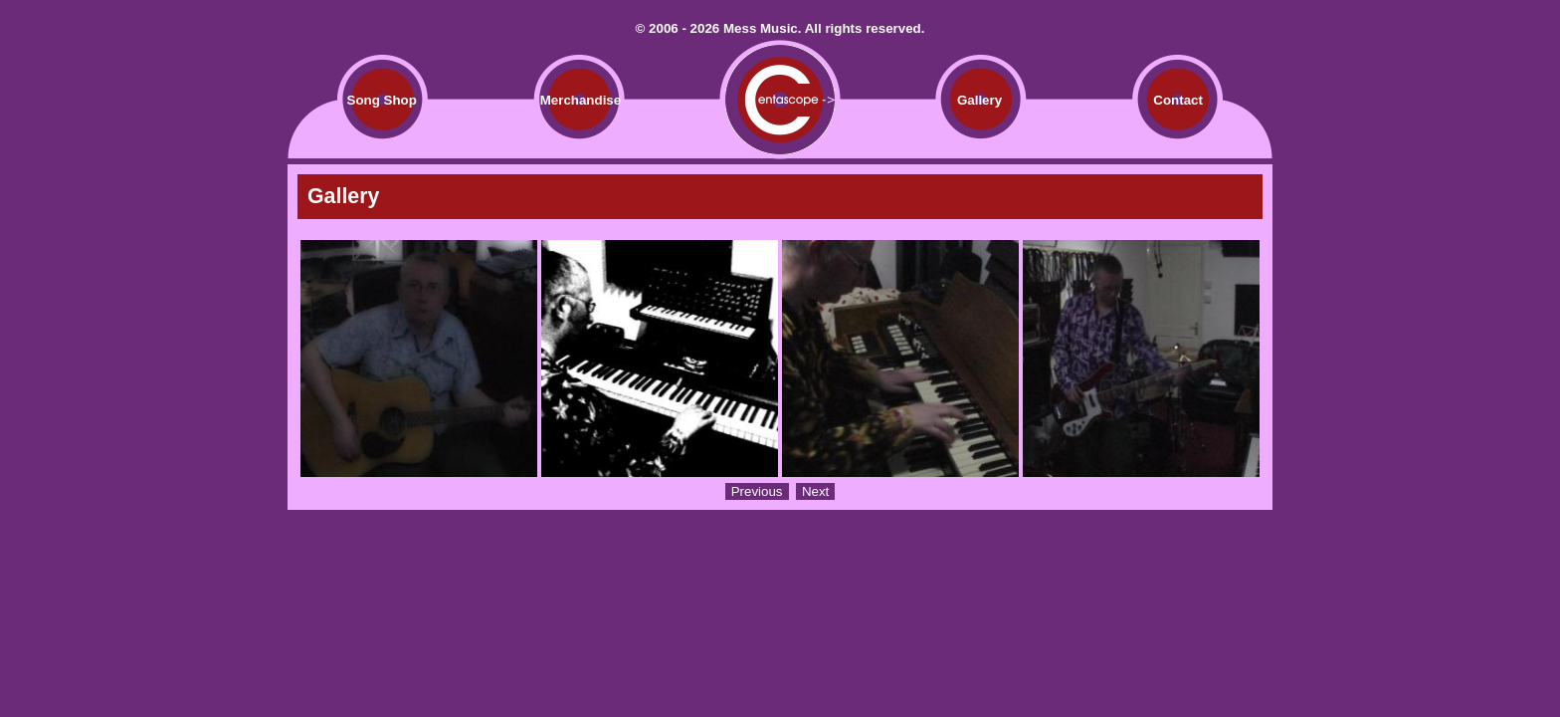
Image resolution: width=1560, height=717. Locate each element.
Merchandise (580, 100)
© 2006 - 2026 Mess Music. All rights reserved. (780, 28)
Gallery (979, 100)
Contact (1178, 100)
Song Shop (382, 100)
